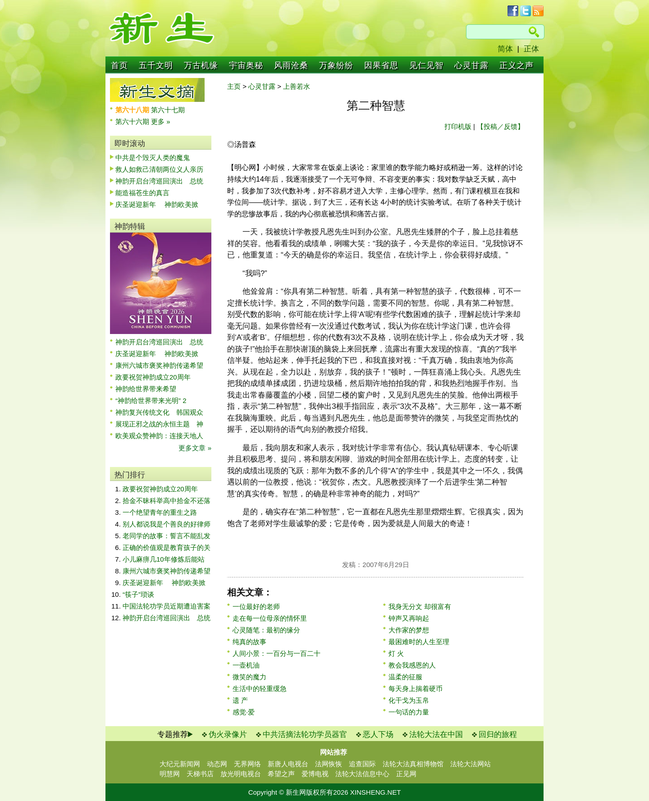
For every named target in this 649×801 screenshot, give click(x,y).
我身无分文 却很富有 (419, 606)
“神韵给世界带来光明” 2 (151, 400)
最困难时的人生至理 (418, 641)
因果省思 (381, 65)
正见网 (406, 774)
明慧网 (170, 774)
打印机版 (457, 126)
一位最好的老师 (256, 606)
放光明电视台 (240, 774)
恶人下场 (378, 734)
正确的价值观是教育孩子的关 (166, 547)
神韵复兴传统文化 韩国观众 (159, 412)
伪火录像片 (228, 734)
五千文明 (156, 65)
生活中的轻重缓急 (260, 688)
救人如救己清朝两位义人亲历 (159, 169)
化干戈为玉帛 (408, 700)
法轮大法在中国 (436, 734)
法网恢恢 (328, 764)
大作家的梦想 (408, 630)
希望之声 (281, 774)
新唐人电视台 (288, 764)
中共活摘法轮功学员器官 (305, 734)
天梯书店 (200, 774)
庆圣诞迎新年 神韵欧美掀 (156, 204)
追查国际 (362, 764)
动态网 (217, 764)
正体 (531, 49)
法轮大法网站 (470, 764)
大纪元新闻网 (180, 764)
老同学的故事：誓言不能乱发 (166, 536)
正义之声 (516, 65)
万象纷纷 (336, 65)
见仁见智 (426, 65)
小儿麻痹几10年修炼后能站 (164, 559)
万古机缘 (201, 65)
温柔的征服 (405, 677)
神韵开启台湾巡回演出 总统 (159, 181)
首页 (119, 65)
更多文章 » (194, 448)
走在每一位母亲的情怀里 (270, 618)
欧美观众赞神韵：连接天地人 (159, 435)
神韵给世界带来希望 (145, 389)
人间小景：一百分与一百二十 (276, 653)
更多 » (160, 121)
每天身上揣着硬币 (415, 688)
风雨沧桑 (291, 65)
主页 (234, 86)
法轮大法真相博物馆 (413, 764)
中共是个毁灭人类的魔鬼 (152, 157)
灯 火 (396, 653)
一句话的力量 (408, 712)
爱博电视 (315, 774)
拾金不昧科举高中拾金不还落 (166, 500)
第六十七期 (168, 110)
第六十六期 (133, 121)
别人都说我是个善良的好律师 (166, 524)
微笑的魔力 (249, 677)
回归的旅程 (498, 734)
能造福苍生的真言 (142, 193)
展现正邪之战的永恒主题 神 (159, 424)
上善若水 (296, 86)
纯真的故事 (249, 641)
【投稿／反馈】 (500, 126)
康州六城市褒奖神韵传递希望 (159, 365)
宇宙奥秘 (246, 65)
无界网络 (247, 764)
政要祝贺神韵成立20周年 (153, 377)
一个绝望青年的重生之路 (160, 512)
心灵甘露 (471, 65)
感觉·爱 (244, 712)
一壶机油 (246, 665)
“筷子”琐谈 (138, 594)
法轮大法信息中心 (362, 774)
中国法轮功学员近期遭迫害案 (166, 606)
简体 (505, 49)
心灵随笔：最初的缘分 (266, 630)
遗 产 (240, 700)
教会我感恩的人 (412, 665)
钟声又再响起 (408, 618)
